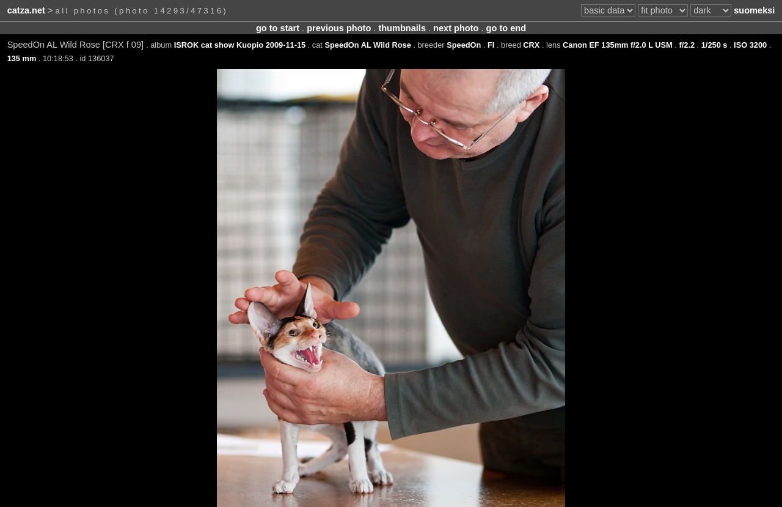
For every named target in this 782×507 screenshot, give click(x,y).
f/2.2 (687, 45)
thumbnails (402, 28)
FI (491, 45)
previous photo (339, 28)
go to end (506, 28)
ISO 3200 (750, 45)
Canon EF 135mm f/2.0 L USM (618, 45)
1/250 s (714, 45)
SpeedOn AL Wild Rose (367, 45)
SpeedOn (464, 45)
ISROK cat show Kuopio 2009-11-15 (239, 45)
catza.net (26, 10)
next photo (455, 28)
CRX (531, 45)
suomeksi (754, 10)
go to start (277, 28)
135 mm (22, 58)
